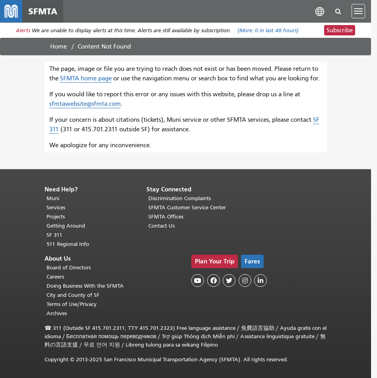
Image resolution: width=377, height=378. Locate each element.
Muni (53, 198)
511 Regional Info (68, 244)
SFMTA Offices (165, 216)
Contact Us (161, 225)
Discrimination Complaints (179, 198)
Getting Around (66, 225)
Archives (57, 313)
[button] (319, 11)
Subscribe (339, 30)
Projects (56, 216)
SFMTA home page (86, 78)
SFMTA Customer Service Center (187, 207)
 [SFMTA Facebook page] (213, 280)
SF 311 (54, 235)
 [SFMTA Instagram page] (245, 280)
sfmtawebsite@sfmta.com (85, 103)
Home (58, 46)
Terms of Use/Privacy (72, 304)
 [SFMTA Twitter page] (229, 280)
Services (56, 207)
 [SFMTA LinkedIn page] (260, 280)
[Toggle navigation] (358, 11)
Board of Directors (69, 267)
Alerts (23, 30)
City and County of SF (73, 295)
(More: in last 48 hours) (268, 30)
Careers (55, 276)
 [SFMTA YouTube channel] (197, 280)
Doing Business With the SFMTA (85, 286)
